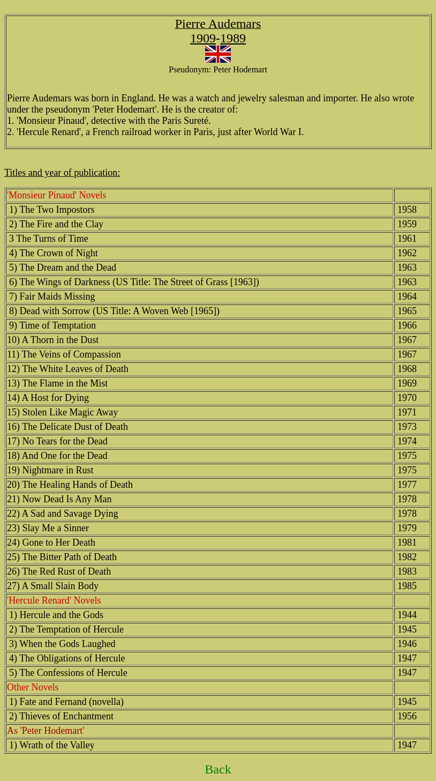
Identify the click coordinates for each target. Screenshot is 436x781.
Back (218, 769)
